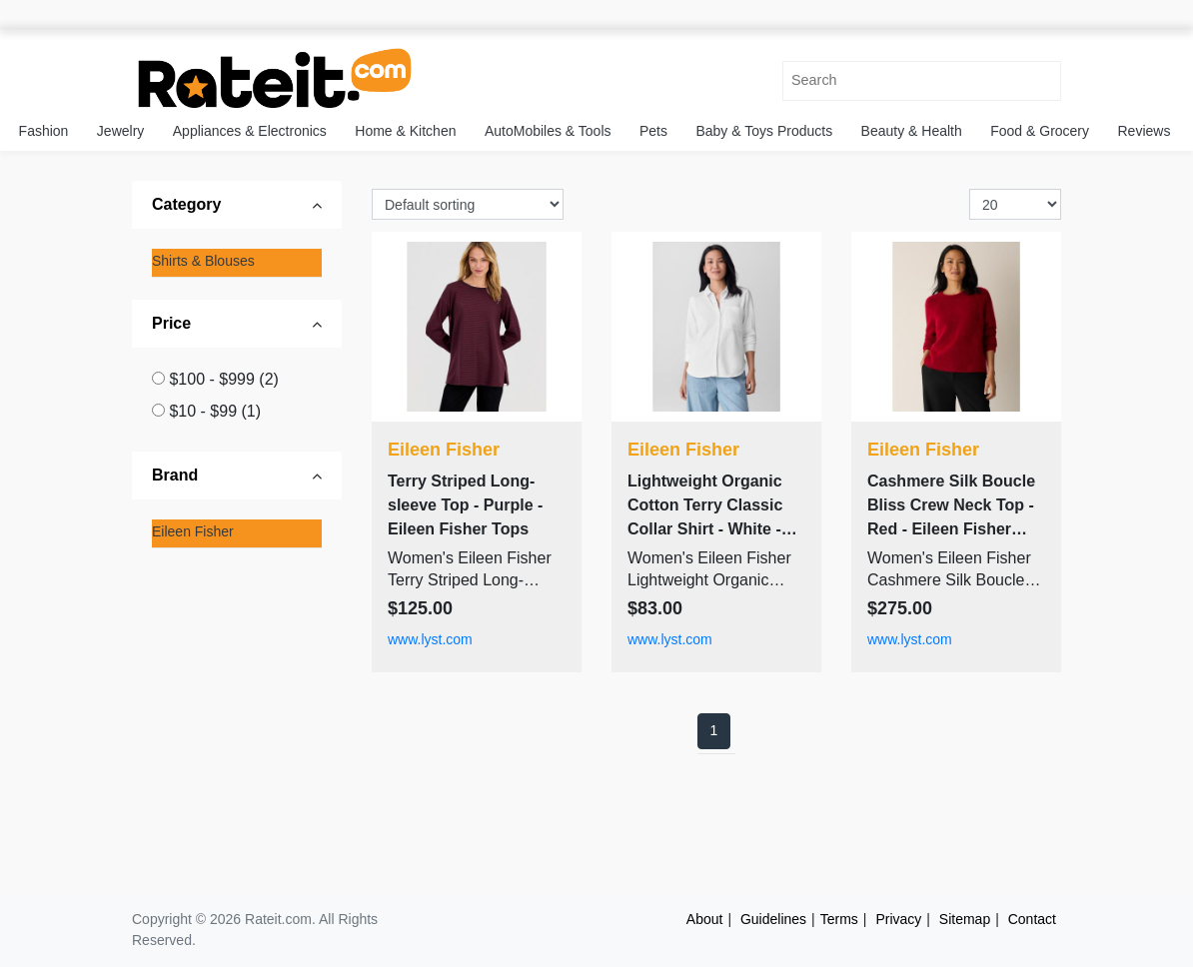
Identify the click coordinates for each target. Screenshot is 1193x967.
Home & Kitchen (405, 131)
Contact (1032, 919)
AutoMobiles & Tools (548, 131)
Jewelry (120, 131)
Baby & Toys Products (763, 131)
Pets (653, 131)
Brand (175, 475)
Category (186, 204)
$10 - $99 (215, 411)
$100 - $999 (223, 379)
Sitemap (964, 919)
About (704, 919)
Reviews (1144, 131)
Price (171, 323)
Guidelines (773, 919)
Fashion (44, 131)
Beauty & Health (911, 131)
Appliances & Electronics (250, 131)
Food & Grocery (1039, 131)
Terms (839, 919)
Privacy (898, 919)
